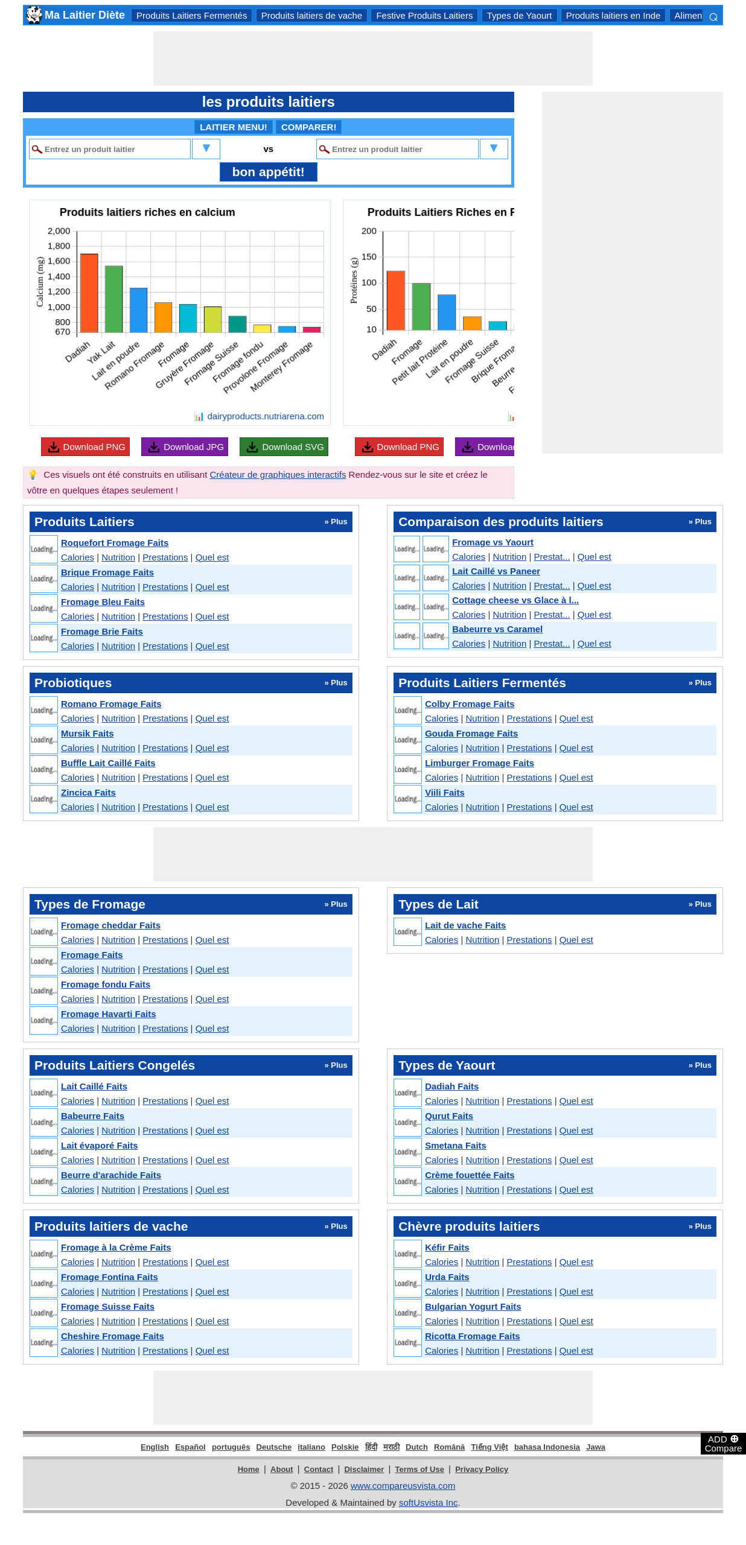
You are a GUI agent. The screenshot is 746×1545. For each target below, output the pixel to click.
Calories (77, 557)
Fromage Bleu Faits (103, 602)
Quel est (212, 557)
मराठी (391, 1446)
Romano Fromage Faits (111, 704)
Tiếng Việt (489, 1446)
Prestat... (552, 556)
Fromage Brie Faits (102, 631)
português (231, 1446)
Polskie (345, 1446)
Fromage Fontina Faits (109, 1277)
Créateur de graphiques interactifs (277, 474)
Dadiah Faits (452, 1086)
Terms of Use (419, 1469)
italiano (311, 1446)
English (155, 1446)
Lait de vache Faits (465, 925)
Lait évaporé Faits (99, 1145)
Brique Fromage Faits (107, 572)
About (281, 1469)
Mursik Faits (87, 733)
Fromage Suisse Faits (108, 1306)
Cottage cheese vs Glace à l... (515, 600)
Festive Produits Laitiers (424, 15)
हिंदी (371, 1446)
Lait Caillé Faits (94, 1086)
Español (190, 1446)
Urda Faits (447, 1277)
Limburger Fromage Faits (479, 763)
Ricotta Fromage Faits (472, 1336)
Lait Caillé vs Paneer (496, 571)
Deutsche (274, 1446)
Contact (318, 1469)
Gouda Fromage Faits (471, 733)
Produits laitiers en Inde (613, 15)
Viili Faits (445, 792)
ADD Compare (723, 1443)
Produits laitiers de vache (312, 15)
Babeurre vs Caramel (497, 629)
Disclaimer (364, 1469)
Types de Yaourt (519, 15)
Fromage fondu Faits (105, 984)
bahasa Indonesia (547, 1446)
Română (449, 1446)
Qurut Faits (449, 1116)
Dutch (417, 1446)
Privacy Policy (481, 1469)
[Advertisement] (373, 58)
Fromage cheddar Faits (111, 925)
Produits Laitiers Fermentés (191, 15)
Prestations (165, 557)
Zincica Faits (88, 792)
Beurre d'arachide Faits (111, 1175)
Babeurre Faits (92, 1116)
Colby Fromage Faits (469, 704)
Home (249, 1469)
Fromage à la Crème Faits (116, 1247)
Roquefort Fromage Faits (114, 543)
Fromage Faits (92, 955)
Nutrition (118, 557)
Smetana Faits (455, 1145)
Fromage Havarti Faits (108, 1014)
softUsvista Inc (428, 1502)
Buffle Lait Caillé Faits (108, 763)
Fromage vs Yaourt (493, 542)
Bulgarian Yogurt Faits (473, 1306)
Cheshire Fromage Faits (112, 1336)
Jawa (595, 1446)
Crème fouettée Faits (469, 1175)
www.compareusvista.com (403, 1485)
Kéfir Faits (447, 1247)
